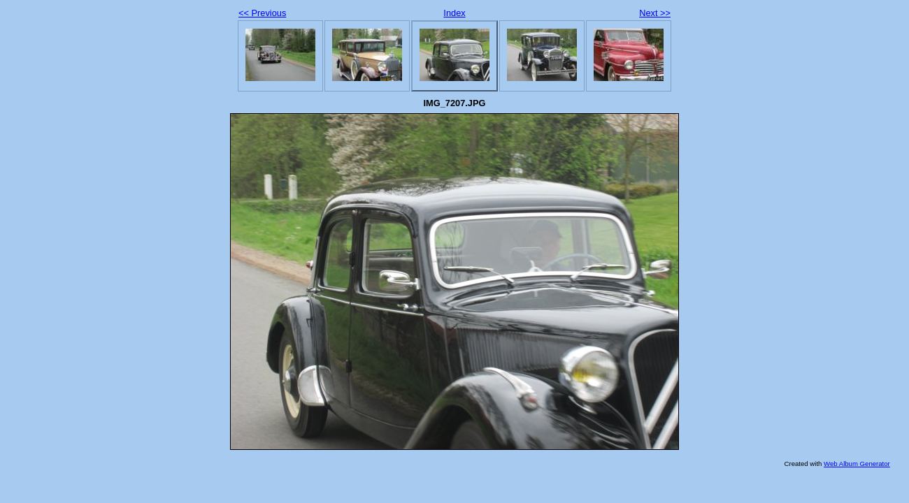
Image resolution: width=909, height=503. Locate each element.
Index (454, 13)
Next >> (655, 13)
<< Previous (262, 13)
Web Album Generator (857, 463)
